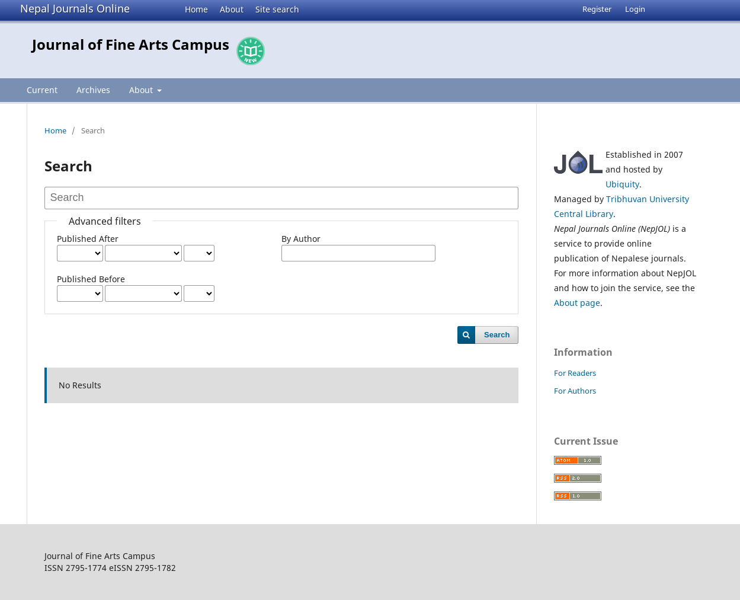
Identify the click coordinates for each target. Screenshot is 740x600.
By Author (301, 238)
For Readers (575, 373)
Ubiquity (622, 184)
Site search (277, 9)
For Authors (575, 390)
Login (635, 9)
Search (497, 334)
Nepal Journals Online (75, 8)
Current (42, 89)
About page (577, 302)
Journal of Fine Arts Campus (130, 44)
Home (196, 9)
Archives (93, 89)
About (232, 9)
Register (596, 9)
